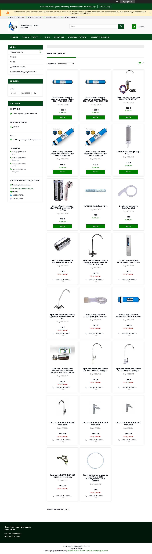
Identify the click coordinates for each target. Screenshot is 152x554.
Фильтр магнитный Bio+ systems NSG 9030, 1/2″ (62, 261)
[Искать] (121, 26)
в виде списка (143, 63)
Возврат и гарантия (100, 37)
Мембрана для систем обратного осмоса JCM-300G (128, 315)
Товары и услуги (30, 37)
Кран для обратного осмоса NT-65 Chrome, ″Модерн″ (128, 370)
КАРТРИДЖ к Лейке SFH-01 (95, 206)
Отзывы (13, 57)
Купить (62, 117)
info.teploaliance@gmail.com (22, 188)
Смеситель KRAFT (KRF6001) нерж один (62, 424)
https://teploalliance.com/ (21, 185)
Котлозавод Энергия (12, 536)
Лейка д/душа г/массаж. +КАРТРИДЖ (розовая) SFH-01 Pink (62, 208)
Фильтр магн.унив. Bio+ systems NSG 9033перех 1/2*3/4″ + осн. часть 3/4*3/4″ (62, 371)
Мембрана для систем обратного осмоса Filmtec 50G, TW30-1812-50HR (62, 99)
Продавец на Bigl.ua (76, 548)
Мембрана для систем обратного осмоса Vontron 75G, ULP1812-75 (95, 154)
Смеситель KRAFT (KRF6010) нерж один (95, 424)
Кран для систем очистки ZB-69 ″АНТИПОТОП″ (128, 98)
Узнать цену (104, 6)
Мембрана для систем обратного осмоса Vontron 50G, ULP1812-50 (62, 154)
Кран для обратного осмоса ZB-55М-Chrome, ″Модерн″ (95, 370)
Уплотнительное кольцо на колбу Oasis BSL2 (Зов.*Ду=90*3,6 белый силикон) (95, 478)
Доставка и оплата (77, 37)
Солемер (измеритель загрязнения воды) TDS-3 (128, 261)
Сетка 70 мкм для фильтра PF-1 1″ (128, 153)
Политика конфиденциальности (23, 72)
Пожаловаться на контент (76, 551)
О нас (47, 37)
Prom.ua (86, 546)
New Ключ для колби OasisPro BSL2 (128, 207)
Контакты (59, 37)
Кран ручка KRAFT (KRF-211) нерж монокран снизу (62, 476)
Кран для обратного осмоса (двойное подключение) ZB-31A (62, 316)
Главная (14, 37)
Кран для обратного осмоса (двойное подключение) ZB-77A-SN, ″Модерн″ (95, 262)
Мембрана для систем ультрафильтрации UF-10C (95, 315)
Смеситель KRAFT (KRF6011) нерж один (128, 424)
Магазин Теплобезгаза (13, 533)
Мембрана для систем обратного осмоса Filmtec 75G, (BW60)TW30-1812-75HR (95, 99)
